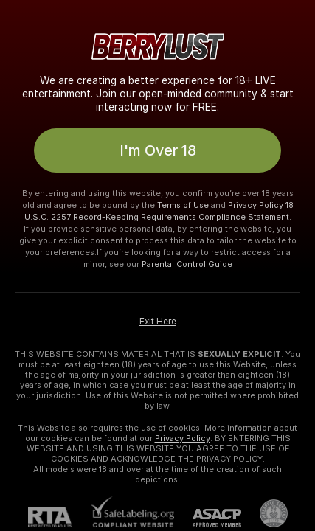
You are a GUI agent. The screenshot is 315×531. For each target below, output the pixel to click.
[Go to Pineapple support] (264, 513)
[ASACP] (207, 518)
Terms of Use (183, 205)
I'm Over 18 (158, 150)
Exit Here (157, 321)
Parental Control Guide (187, 264)
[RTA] (59, 517)
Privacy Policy (255, 205)
